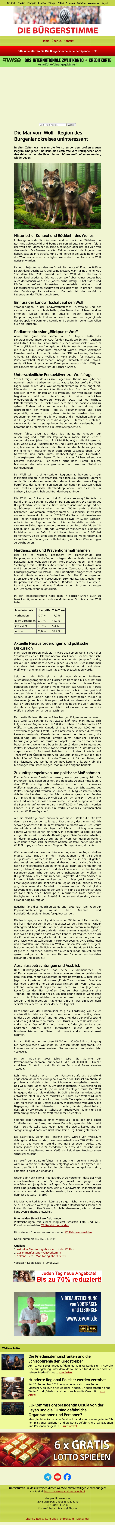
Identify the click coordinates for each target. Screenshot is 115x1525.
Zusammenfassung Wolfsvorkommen (40, 1252)
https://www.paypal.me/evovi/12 (64, 1491)
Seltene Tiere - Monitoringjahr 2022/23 (41, 1256)
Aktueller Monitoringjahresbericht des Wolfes (45, 1249)
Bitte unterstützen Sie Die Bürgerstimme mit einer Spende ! (57, 51)
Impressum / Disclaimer (74, 1518)
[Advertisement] (57, 90)
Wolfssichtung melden (55, 1225)
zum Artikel (65, 1372)
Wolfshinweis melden (78, 1232)
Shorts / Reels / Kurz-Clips (42, 1518)
